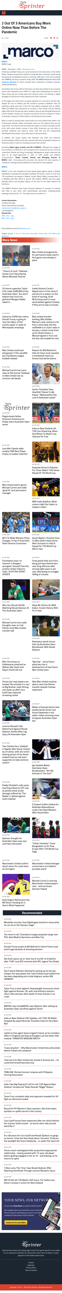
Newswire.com (28, 69)
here (44, 193)
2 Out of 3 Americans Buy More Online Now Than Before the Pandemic (31, 235)
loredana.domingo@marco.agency (14, 208)
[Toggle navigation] (4, 13)
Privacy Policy (31, 1267)
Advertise (31, 1265)
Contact (31, 1262)
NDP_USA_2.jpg (8, 218)
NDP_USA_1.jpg (8, 215)
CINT (20, 193)
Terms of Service (31, 1270)
